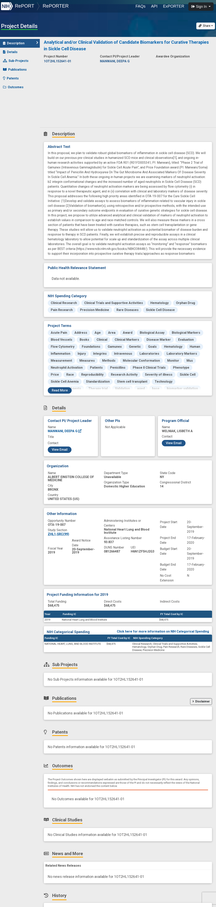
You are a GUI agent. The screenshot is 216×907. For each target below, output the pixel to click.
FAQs (141, 6)
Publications (15, 69)
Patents (11, 78)
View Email (59, 450)
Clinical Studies (17, 96)
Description (20, 43)
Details (10, 52)
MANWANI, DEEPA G (65, 431)
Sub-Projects (15, 61)
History (11, 113)
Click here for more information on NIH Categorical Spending (163, 631)
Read (60, 390)
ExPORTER (173, 6)
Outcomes (13, 87)
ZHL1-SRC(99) (58, 534)
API (154, 6)
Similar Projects (18, 122)
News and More (17, 105)
